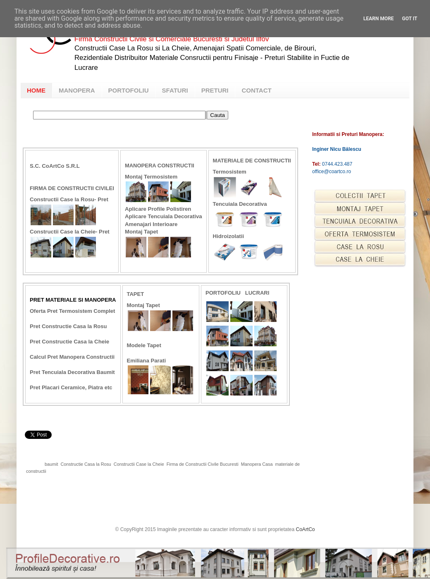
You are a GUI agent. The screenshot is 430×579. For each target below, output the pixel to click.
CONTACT (256, 90)
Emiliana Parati (147, 360)
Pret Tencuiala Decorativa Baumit (72, 372)
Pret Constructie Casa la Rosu (68, 326)
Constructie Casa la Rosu (85, 464)
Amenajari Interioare (151, 224)
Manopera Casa (257, 464)
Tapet (135, 294)
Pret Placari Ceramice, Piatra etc (71, 387)
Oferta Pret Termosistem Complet (72, 311)
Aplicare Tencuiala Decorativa (163, 216)
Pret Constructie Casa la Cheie (69, 341)
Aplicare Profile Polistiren (158, 209)
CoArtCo (305, 529)
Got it (409, 18)
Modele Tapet (144, 345)
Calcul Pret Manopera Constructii (72, 357)
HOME (36, 90)
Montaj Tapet (141, 232)
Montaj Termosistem (151, 177)
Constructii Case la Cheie (139, 464)
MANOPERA (77, 90)
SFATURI (175, 90)
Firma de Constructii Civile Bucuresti (203, 464)
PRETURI (215, 90)
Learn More (378, 18)
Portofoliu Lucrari (237, 293)
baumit (51, 464)
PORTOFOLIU (128, 90)
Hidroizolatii (228, 236)
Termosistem (229, 172)
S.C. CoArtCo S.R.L (55, 166)
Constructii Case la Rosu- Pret (69, 199)
